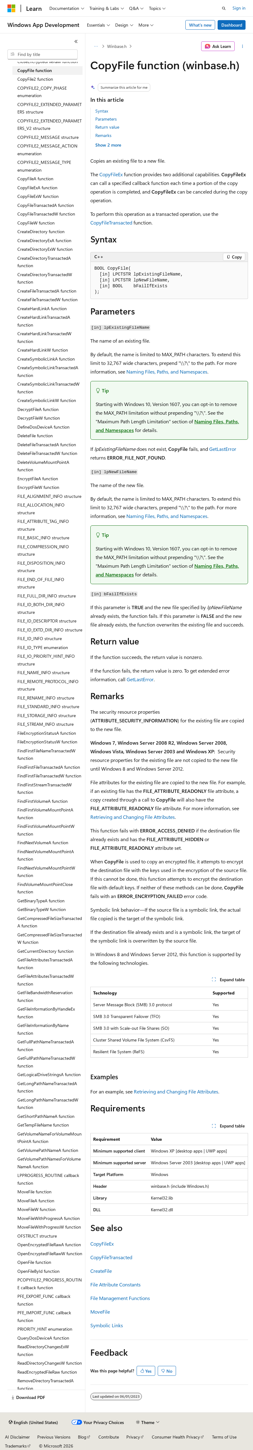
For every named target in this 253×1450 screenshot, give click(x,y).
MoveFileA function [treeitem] (35, 1201)
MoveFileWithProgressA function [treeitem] (48, 1218)
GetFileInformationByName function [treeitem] (43, 1029)
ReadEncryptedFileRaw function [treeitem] (47, 1372)
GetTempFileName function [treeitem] (43, 1125)
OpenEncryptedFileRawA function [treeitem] (49, 1244)
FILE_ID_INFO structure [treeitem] (39, 638)
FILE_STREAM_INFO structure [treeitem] (45, 724)
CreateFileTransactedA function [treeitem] (46, 291)
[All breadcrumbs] (95, 46)
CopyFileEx (111, 174)
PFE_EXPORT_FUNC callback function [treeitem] (43, 1300)
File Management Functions (120, 1298)
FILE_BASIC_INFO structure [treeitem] (43, 538)
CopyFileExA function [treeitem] (37, 187)
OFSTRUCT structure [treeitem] (37, 1236)
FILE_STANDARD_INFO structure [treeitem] (48, 706)
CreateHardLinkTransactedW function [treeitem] (44, 337)
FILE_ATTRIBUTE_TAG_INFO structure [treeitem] (43, 525)
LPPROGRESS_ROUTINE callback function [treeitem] (48, 1179)
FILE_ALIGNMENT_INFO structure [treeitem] (49, 496)
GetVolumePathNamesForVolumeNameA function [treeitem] (49, 1163)
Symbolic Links (106, 1325)
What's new (200, 25)
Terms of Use (224, 1437)
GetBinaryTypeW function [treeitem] (41, 909)
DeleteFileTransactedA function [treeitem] (46, 444)
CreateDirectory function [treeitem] (41, 231)
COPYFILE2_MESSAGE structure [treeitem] (48, 137)
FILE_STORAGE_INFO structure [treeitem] (46, 715)
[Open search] (224, 8)
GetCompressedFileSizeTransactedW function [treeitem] (49, 938)
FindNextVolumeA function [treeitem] (42, 842)
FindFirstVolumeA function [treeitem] (42, 801)
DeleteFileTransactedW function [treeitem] (47, 453)
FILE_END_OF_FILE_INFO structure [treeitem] (40, 583)
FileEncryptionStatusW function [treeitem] (47, 742)
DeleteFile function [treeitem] (35, 435)
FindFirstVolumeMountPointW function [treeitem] (46, 830)
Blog (82, 1437)
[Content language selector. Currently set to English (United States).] (33, 1422)
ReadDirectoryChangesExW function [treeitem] (43, 1350)
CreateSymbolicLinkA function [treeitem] (46, 359)
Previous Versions (53, 1437)
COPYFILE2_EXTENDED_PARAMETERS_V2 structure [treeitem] (49, 124)
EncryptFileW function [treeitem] (38, 487)
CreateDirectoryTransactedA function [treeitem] (44, 262)
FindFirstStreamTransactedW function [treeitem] (44, 788)
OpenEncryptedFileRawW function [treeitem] (49, 1253)
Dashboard (231, 25)
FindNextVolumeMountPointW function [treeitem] (46, 872)
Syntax (101, 111)
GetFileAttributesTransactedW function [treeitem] (45, 980)
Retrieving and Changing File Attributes (132, 817)
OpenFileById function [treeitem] (38, 1271)
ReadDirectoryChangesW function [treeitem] (49, 1363)
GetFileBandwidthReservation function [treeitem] (45, 996)
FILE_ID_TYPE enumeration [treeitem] (42, 647)
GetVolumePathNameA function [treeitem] (47, 1150)
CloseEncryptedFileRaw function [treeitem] (47, 61)
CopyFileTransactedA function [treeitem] (45, 205)
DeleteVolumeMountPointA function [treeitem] (43, 466)
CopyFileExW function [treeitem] (38, 196)
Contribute (108, 1437)
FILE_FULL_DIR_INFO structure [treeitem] (46, 596)
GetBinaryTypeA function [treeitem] (41, 901)
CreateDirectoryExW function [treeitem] (45, 249)
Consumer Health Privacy (176, 1437)
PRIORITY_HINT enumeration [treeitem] (44, 1329)
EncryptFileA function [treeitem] (37, 478)
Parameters (106, 119)
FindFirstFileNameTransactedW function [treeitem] (46, 754)
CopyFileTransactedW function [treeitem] (46, 214)
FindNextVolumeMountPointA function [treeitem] (45, 855)
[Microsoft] (11, 8)
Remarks (103, 135)
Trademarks (16, 1446)
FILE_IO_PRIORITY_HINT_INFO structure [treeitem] (46, 660)
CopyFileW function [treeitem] (36, 223)
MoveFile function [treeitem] (34, 1192)
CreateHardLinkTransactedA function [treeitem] (43, 321)
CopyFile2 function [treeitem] (35, 79)
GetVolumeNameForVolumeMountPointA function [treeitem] (49, 1137)
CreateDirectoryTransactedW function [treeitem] (44, 278)
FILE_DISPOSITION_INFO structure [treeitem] (41, 567)
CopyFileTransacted (111, 222)
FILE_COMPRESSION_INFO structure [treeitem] (43, 550)
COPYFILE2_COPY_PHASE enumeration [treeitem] (42, 92)
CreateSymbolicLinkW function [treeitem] (46, 400)
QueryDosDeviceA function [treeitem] (43, 1338)
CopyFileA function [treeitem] (35, 179)
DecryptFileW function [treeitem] (38, 418)
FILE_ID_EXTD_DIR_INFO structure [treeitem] (49, 630)
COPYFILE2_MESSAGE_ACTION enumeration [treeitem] (47, 149)
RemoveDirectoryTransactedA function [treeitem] (45, 1384)
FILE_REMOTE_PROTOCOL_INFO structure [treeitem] (48, 685)
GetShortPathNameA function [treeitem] (46, 1116)
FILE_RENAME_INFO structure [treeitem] (45, 698)
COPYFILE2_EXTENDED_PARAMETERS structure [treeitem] (49, 108)
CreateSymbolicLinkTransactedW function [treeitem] (48, 388)
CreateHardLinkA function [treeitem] (42, 308)
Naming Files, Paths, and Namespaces (166, 371)
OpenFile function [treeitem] (34, 1262)
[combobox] (42, 54)
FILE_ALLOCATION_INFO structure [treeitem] (41, 508)
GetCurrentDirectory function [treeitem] (45, 951)
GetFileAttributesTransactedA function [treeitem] (45, 963)
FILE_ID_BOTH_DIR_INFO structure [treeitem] (41, 608)
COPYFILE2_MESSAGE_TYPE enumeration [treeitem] (44, 166)
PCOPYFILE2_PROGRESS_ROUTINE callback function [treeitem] (49, 1283)
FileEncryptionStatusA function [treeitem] (46, 733)
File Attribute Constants (115, 1284)
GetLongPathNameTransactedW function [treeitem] (47, 1103)
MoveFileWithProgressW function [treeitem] (49, 1227)
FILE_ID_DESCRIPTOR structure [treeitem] (46, 621)
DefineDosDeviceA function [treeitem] (43, 427)
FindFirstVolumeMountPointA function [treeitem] (45, 813)
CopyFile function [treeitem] (34, 70)
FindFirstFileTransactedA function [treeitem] (48, 767)
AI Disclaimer (17, 1437)
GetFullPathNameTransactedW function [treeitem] (46, 1062)
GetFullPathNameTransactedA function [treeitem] (45, 1045)
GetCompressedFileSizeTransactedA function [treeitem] (49, 922)
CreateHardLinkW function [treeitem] (42, 350)
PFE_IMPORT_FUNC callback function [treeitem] (44, 1316)
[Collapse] (76, 41)
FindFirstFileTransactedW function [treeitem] (49, 776)
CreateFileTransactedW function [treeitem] (47, 299)
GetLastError (222, 449)
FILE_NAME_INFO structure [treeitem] (43, 672)
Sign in (239, 8)
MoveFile (100, 1311)
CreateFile (101, 1271)
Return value (107, 127)
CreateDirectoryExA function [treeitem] (44, 240)
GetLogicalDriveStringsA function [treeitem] (49, 1074)
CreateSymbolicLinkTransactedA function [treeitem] (47, 371)
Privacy (133, 1437)
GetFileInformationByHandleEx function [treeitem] (46, 1013)
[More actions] (242, 46)
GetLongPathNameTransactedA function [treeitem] (47, 1087)
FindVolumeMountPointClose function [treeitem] (45, 888)
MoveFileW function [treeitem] (36, 1209)
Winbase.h (117, 46)
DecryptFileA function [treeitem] (38, 409)
